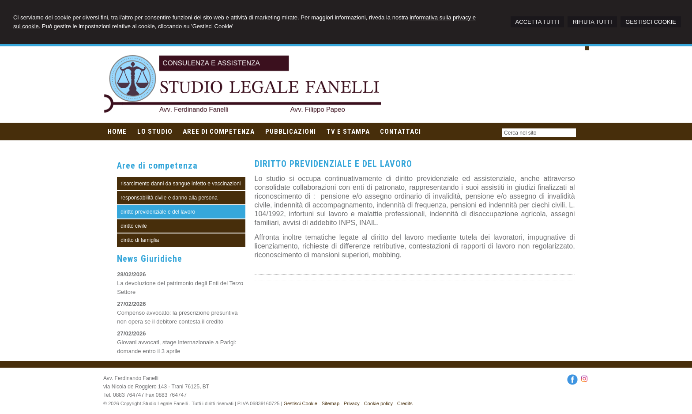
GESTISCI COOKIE (650, 22)
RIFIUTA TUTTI (592, 22)
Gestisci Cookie (300, 403)
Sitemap (330, 403)
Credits (405, 403)
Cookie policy (378, 403)
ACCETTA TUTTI (537, 22)
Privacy (352, 403)
